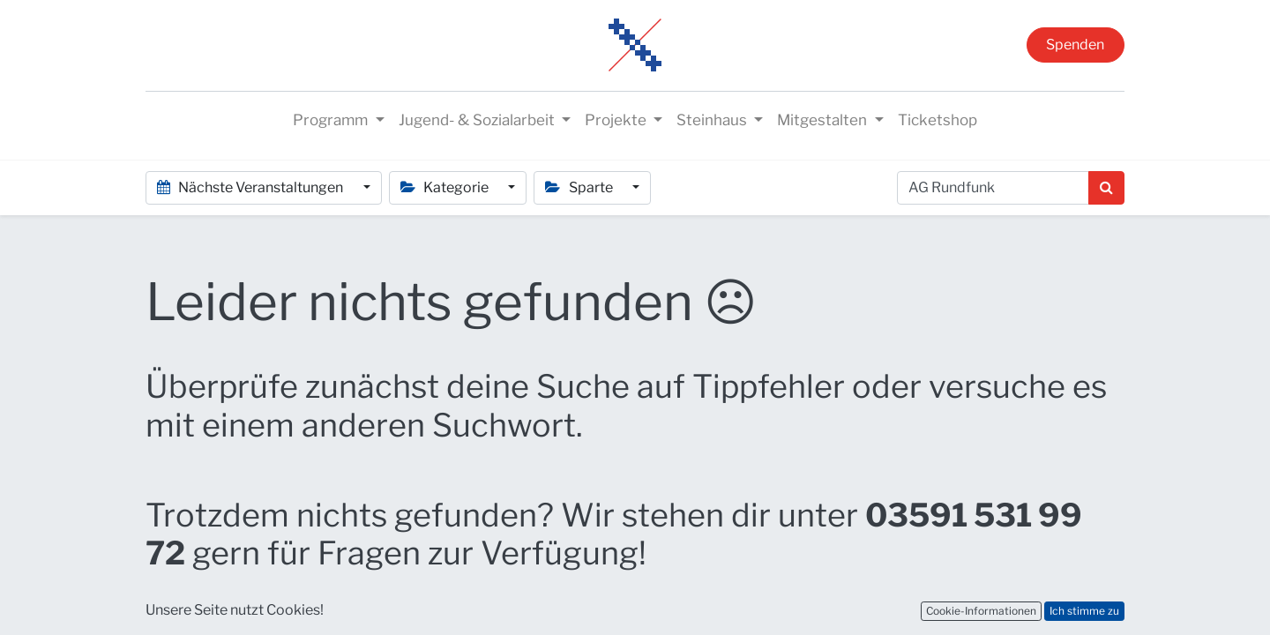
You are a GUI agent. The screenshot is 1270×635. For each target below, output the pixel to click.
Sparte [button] (580, 187)
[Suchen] (1106, 188)
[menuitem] (937, 120)
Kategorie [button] (445, 187)
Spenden (1075, 44)
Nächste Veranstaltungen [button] (251, 187)
